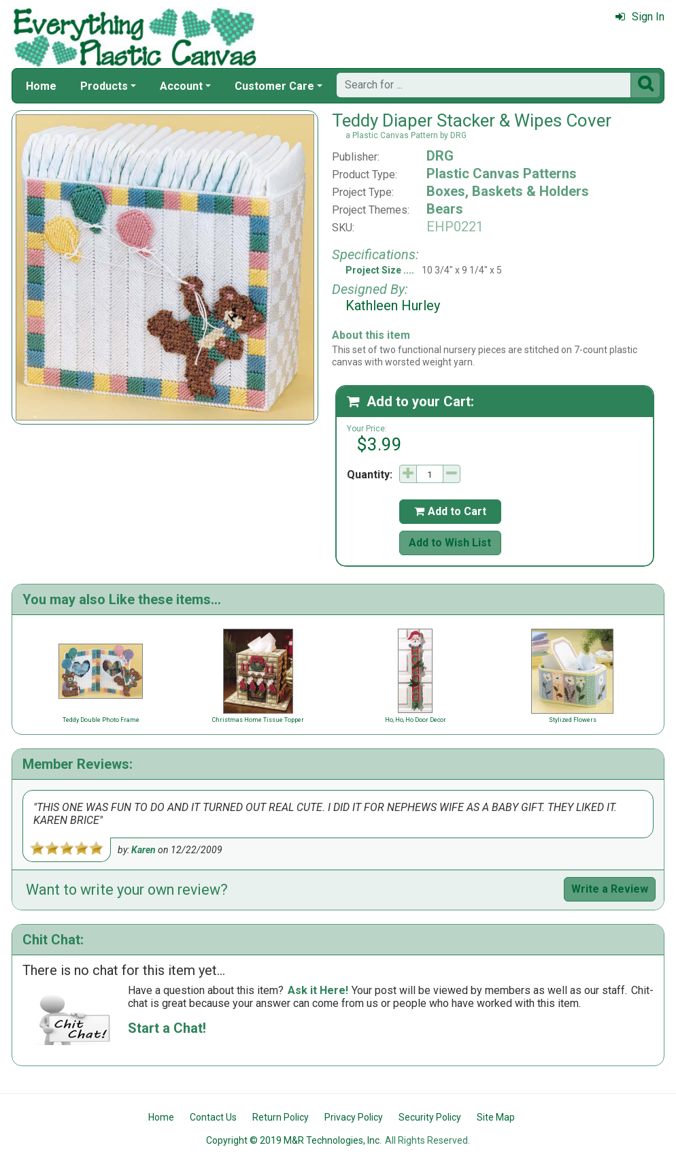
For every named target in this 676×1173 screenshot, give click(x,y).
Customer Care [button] (274, 86)
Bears (444, 209)
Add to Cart (450, 511)
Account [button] (181, 86)
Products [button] (104, 86)
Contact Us (213, 1117)
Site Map (496, 1117)
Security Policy (430, 1117)
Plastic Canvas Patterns (501, 173)
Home (41, 86)
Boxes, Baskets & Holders (507, 191)
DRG (440, 156)
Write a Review (609, 888)
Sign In (639, 16)
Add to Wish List (450, 542)
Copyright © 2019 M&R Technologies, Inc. (294, 1140)
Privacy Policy (353, 1117)
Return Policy (280, 1117)
